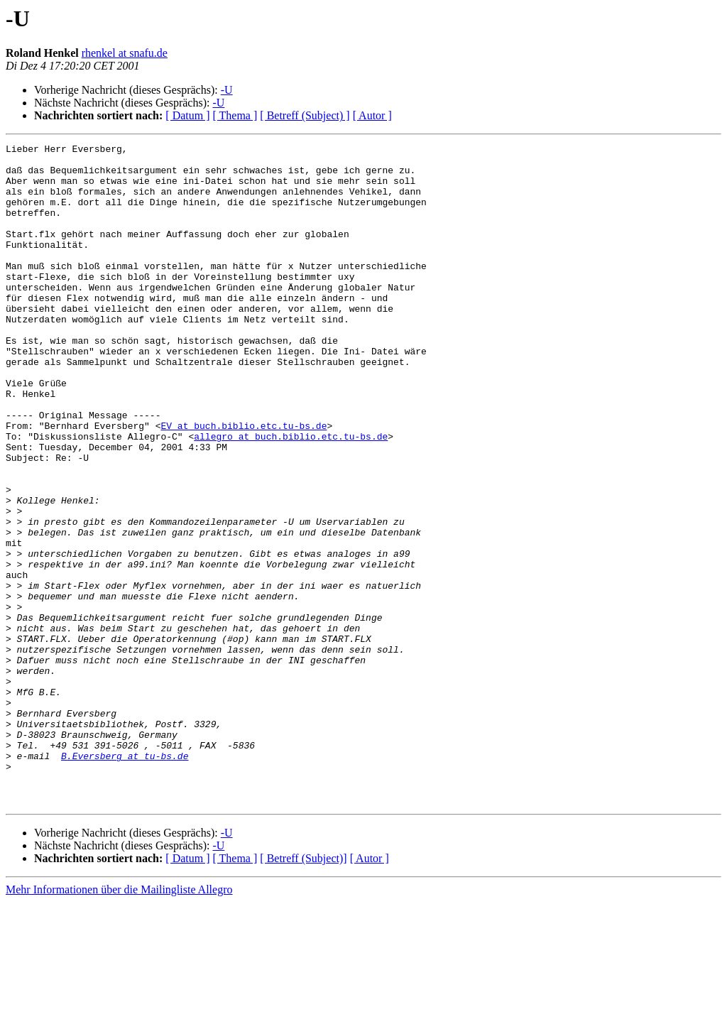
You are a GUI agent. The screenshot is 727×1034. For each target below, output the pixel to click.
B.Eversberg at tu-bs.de (124, 879)
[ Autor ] (372, 115)
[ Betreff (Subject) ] (304, 115)
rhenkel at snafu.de (125, 53)
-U (227, 90)
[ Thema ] (235, 115)
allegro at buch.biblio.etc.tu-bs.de (291, 495)
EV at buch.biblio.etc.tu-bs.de (243, 483)
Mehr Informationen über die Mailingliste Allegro (119, 1022)
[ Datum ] (187, 115)
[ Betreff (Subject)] (303, 990)
